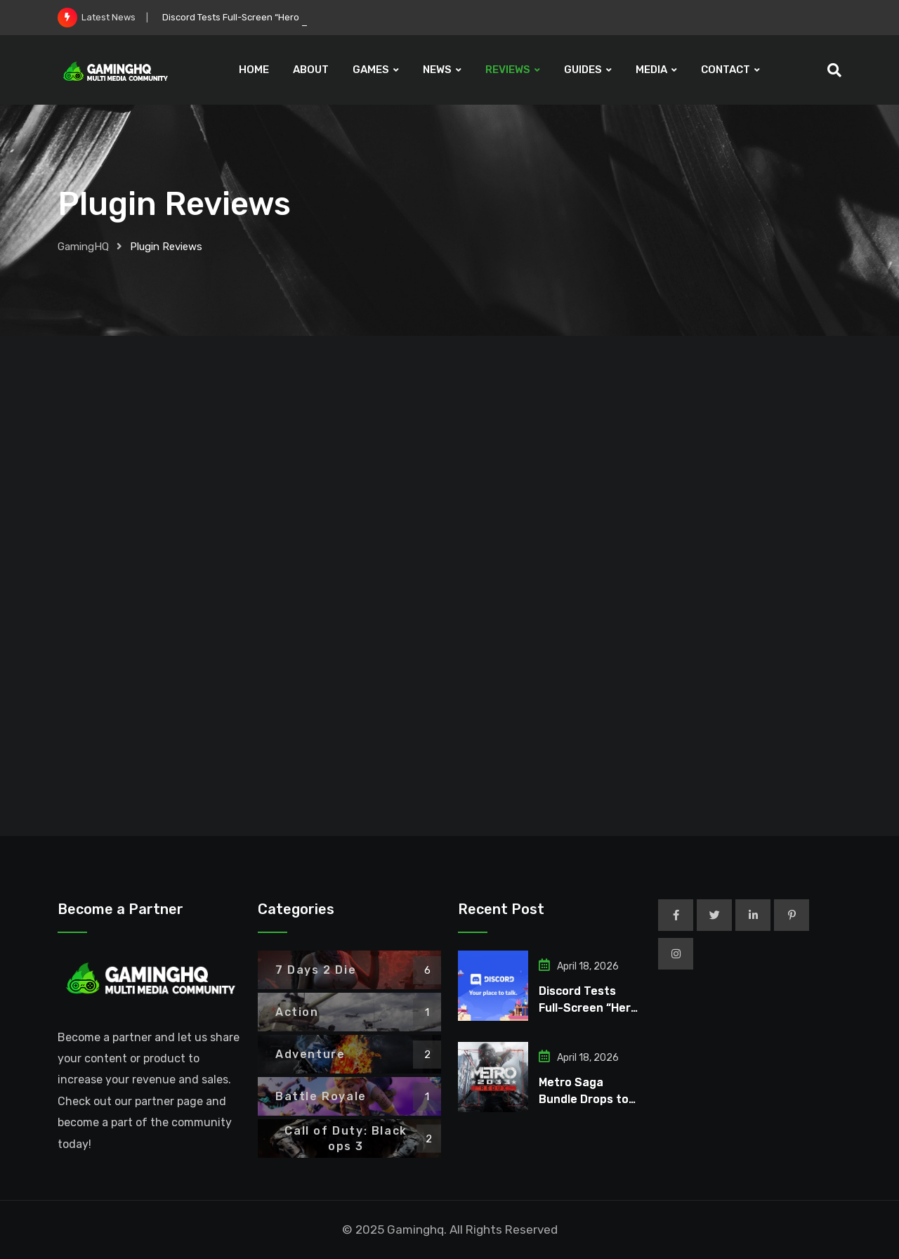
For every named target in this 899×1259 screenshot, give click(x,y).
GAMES (371, 69)
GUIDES (583, 69)
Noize (223, 593)
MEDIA (651, 69)
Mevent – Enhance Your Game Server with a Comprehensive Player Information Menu (153, 640)
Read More (153, 805)
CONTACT (725, 69)
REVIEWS (507, 69)
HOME (254, 69)
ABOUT (311, 69)
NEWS (437, 69)
